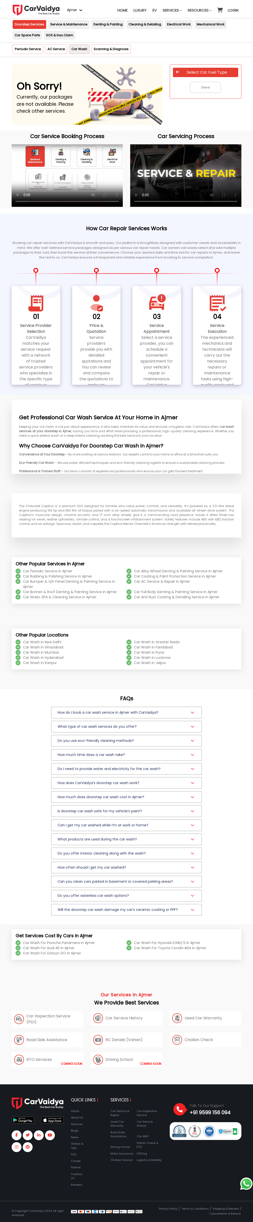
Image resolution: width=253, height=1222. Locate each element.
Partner (76, 1167)
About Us (77, 1117)
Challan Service (121, 1160)
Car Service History (145, 1124)
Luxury (140, 10)
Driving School (120, 1147)
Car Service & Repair (119, 1113)
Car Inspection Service (147, 1113)
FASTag (142, 1154)
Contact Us (76, 1176)
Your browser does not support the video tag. (67, 175)
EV (154, 10)
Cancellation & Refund (225, 1214)
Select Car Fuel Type (201, 72)
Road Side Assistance (118, 1134)
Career (76, 1161)
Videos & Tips (77, 1146)
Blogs (75, 1131)
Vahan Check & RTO (147, 1145)
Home (122, 10)
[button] (219, 8)
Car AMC (143, 1136)
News (75, 1137)
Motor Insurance (121, 1154)
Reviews (76, 1185)
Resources (199, 10)
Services (172, 10)
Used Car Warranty (117, 1124)
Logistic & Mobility (149, 1160)
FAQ (73, 1154)
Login (233, 10)
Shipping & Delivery (226, 1209)
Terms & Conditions (195, 1209)
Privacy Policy (168, 1209)
